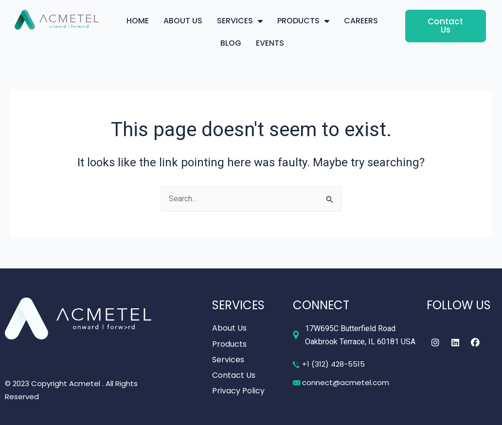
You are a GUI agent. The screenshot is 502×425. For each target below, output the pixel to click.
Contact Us (233, 375)
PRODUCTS (303, 21)
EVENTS (270, 43)
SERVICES (240, 21)
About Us (229, 328)
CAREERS (361, 20)
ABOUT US (182, 20)
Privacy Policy (238, 390)
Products (229, 344)
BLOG (230, 43)
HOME (137, 20)
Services (228, 359)
